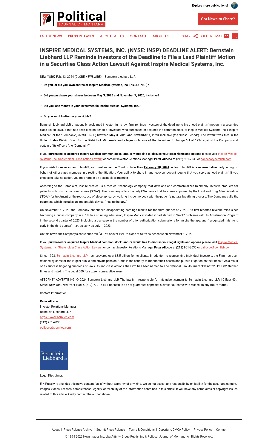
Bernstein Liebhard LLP (72, 255)
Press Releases (81, 36)
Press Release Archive (78, 429)
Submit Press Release (110, 429)
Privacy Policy (203, 429)
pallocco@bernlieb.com (216, 159)
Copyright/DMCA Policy (174, 429)
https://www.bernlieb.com (57, 317)
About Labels (112, 36)
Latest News (51, 36)
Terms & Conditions (142, 429)
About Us (161, 36)
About (56, 429)
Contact (138, 36)
